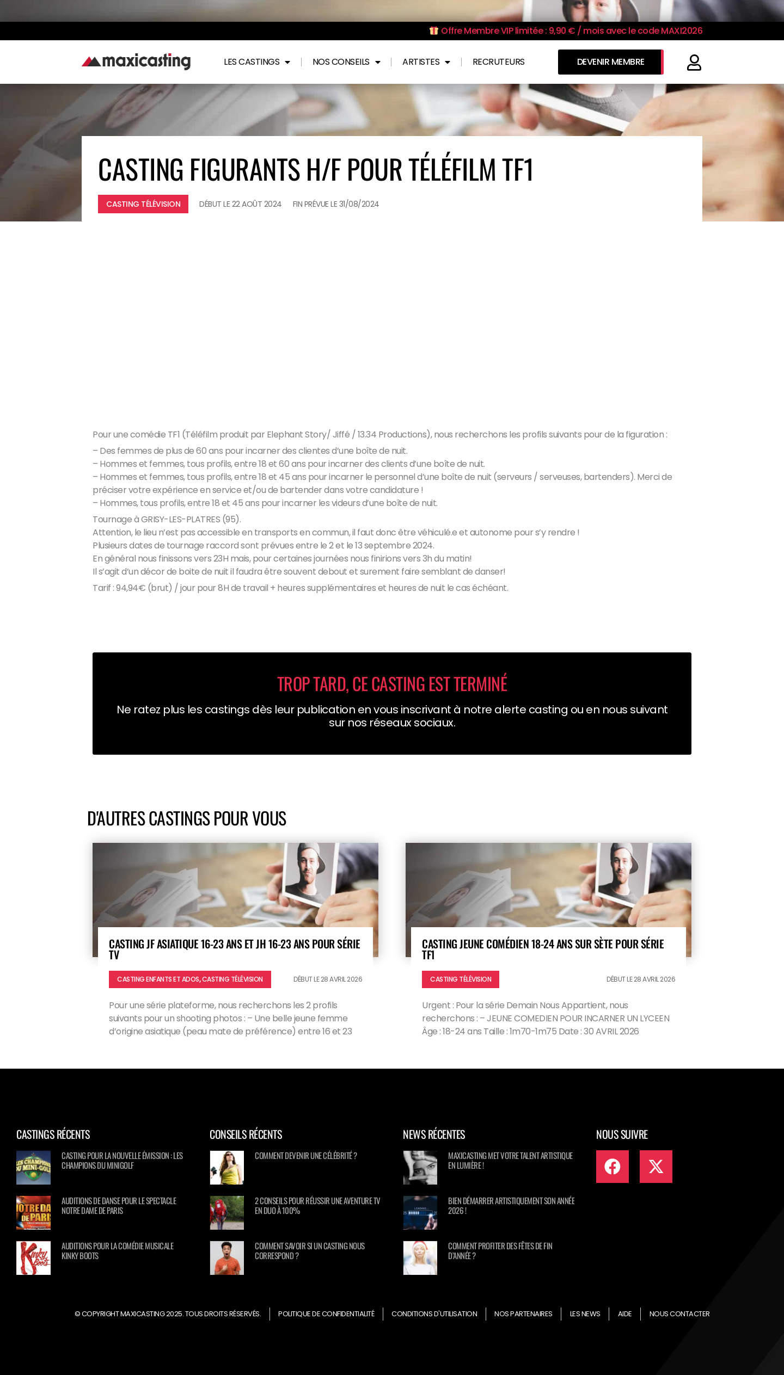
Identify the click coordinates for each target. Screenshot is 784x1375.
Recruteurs (499, 62)
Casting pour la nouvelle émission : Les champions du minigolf (122, 1160)
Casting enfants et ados (158, 979)
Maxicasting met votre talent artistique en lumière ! (510, 1160)
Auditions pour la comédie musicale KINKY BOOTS (117, 1250)
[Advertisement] (392, 314)
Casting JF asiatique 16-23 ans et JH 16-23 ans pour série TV (234, 949)
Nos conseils (347, 62)
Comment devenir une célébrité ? (306, 1155)
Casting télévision (143, 204)
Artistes (426, 62)
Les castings (257, 62)
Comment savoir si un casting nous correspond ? (310, 1250)
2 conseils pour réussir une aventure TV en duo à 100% (318, 1205)
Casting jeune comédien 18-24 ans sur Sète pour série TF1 (543, 949)
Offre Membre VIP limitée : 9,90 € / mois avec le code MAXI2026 (566, 30)
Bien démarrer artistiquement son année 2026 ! (511, 1205)
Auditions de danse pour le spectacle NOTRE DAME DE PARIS (119, 1205)
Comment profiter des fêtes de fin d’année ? (500, 1250)
